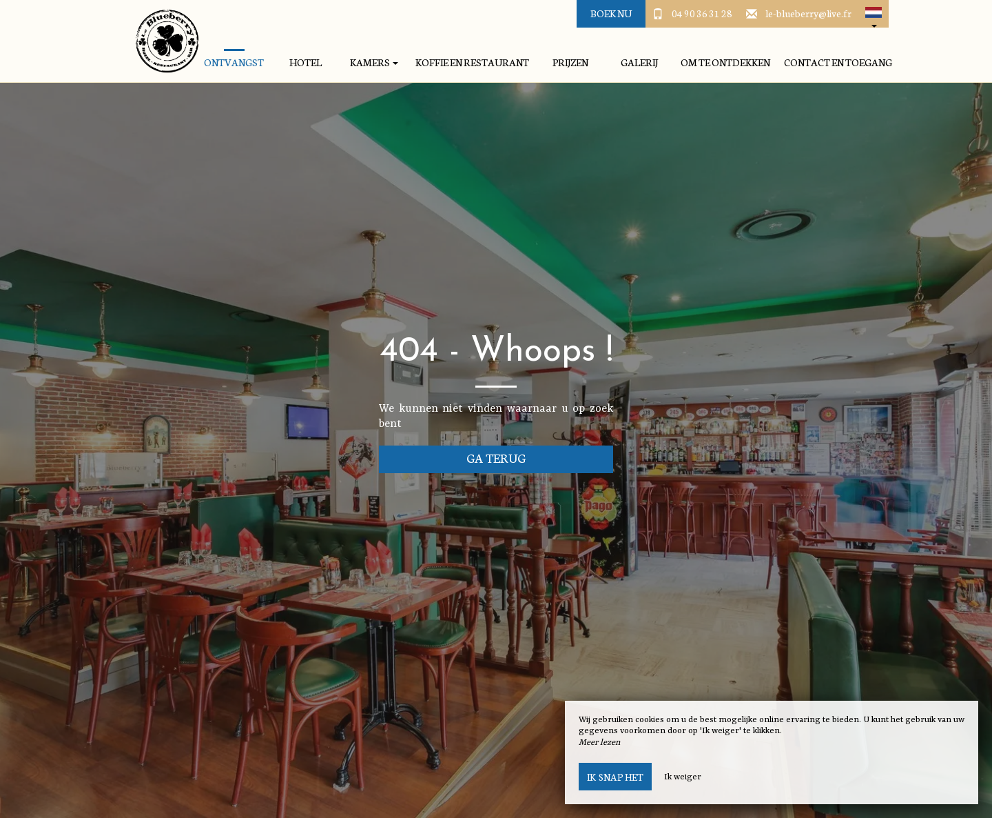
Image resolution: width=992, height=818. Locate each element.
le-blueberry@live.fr (808, 13)
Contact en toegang (838, 62)
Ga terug (496, 457)
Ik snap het (615, 777)
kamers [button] (374, 62)
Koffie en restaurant (472, 62)
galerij (639, 62)
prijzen (570, 62)
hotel (305, 62)
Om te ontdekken (725, 62)
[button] (873, 14)
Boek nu (611, 13)
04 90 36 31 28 (702, 13)
